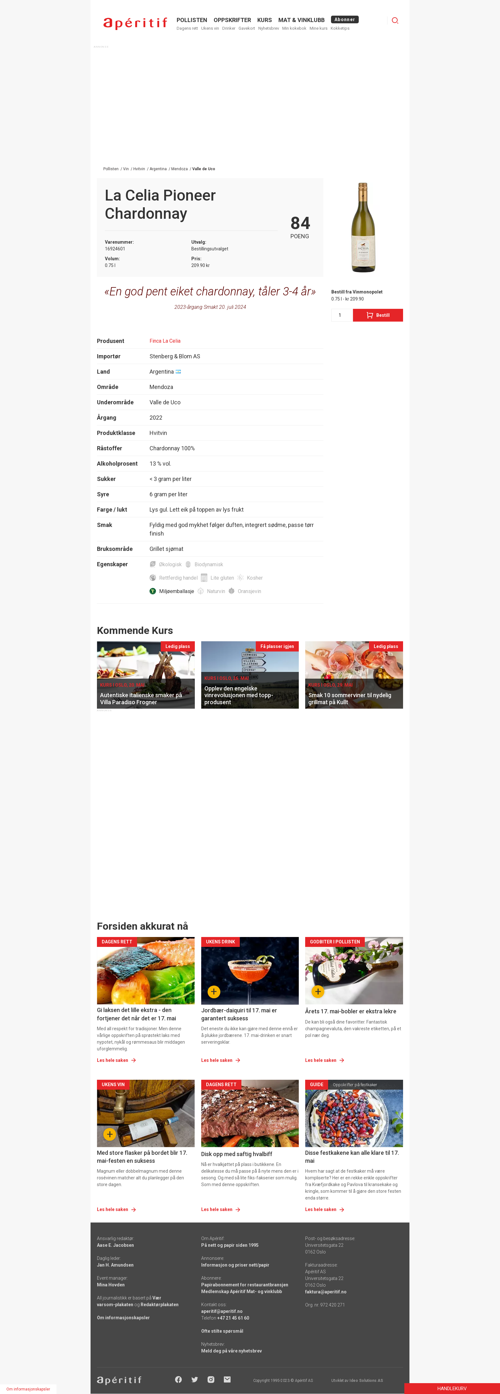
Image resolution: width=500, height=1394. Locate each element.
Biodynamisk (209, 564)
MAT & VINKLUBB (301, 20)
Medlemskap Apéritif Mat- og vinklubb (241, 1291)
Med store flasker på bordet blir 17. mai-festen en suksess (142, 1156)
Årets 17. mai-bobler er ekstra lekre (350, 1011)
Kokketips (340, 28)
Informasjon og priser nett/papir (235, 1265)
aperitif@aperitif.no (222, 1311)
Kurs (264, 20)
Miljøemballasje (176, 591)
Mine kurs (318, 28)
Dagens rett (187, 28)
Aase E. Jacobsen (115, 1245)
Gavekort (247, 28)
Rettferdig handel (178, 578)
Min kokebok (294, 28)
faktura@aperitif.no (326, 1291)
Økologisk (170, 564)
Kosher (255, 578)
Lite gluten (222, 578)
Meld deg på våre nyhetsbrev (231, 1350)
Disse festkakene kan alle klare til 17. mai (352, 1156)
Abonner (345, 19)
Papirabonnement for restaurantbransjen (244, 1284)
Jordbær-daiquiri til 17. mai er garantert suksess (239, 1014)
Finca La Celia (165, 341)
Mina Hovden (111, 1284)
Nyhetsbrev (268, 28)
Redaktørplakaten (160, 1304)
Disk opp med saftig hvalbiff (236, 1154)
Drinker (228, 28)
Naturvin (216, 591)
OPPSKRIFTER (232, 20)
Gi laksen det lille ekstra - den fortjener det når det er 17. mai (136, 1014)
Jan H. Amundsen (115, 1265)
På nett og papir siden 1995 (230, 1245)
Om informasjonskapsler (123, 1317)
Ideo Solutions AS (366, 1380)
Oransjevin (249, 591)
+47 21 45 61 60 (233, 1318)
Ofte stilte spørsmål (222, 1331)
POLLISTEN (192, 20)
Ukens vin (210, 28)
